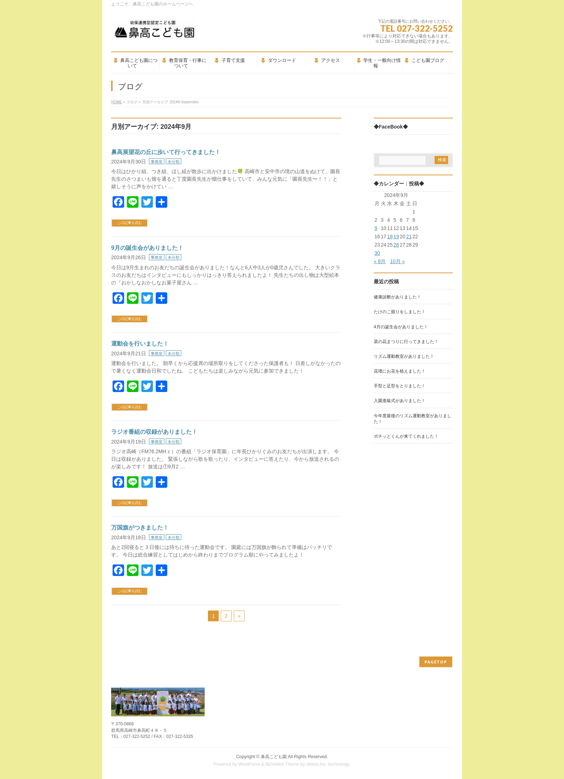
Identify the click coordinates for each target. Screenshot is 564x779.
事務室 (157, 161)
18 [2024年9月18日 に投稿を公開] (390, 236)
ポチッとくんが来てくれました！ (406, 436)
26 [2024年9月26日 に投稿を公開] (396, 245)
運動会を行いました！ (140, 344)
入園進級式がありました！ (400, 400)
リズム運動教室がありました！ (404, 356)
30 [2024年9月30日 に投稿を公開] (377, 253)
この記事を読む (129, 223)
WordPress (249, 764)
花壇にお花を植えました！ (400, 371)
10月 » (397, 261)
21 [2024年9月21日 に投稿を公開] (409, 236)
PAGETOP (435, 661)
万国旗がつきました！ (140, 527)
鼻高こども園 (274, 756)
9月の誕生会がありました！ (147, 248)
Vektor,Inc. (316, 764)
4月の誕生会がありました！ (401, 326)
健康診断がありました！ (397, 297)
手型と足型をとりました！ (400, 385)
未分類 (173, 161)
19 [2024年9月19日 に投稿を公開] (396, 236)
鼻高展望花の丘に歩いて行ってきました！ (165, 152)
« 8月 (380, 261)
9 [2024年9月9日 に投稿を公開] (375, 228)
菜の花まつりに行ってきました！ (406, 341)
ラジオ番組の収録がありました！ (154, 432)
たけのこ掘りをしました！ (400, 311)
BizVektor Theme (282, 764)
